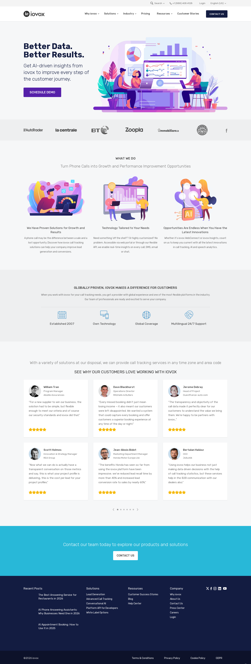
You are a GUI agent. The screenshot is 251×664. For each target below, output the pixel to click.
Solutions (110, 13)
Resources (163, 13)
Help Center (134, 601)
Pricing (145, 13)
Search (156, 3)
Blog (130, 597)
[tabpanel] (35, 130)
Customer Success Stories (143, 592)
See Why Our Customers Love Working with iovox (125, 371)
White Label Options (97, 610)
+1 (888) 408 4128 (180, 3)
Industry (128, 13)
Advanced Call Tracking (99, 597)
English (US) (217, 3)
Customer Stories (188, 13)
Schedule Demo (42, 92)
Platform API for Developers (102, 606)
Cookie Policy (198, 656)
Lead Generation (95, 592)
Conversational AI (96, 601)
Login (202, 3)
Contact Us (217, 14)
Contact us (125, 555)
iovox (34, 14)
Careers (174, 610)
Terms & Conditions (143, 656)
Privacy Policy (172, 656)
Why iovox (91, 13)
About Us (175, 597)
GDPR (219, 656)
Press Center (177, 606)
